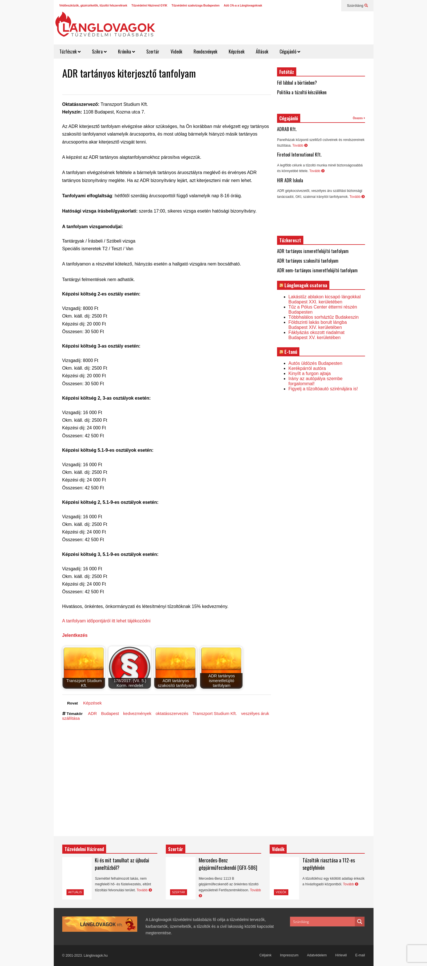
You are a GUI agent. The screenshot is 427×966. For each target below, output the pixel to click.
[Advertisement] (269, 25)
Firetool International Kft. (299, 154)
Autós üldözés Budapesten (315, 363)
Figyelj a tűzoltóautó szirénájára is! (323, 388)
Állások (262, 51)
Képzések (236, 51)
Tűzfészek (70, 51)
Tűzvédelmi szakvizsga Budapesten (195, 5)
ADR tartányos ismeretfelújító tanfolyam (313, 251)
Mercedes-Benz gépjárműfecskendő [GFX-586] (228, 863)
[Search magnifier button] (359, 921)
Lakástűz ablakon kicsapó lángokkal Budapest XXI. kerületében (324, 299)
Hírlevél (341, 955)
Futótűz (286, 71)
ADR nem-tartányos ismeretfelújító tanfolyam (317, 270)
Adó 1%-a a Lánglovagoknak (243, 5)
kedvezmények (137, 713)
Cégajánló (290, 51)
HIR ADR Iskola (290, 180)
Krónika (126, 51)
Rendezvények (205, 51)
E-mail (360, 955)
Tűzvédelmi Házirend (84, 849)
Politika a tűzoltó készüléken (302, 92)
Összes (359, 118)
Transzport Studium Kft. (215, 713)
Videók (176, 51)
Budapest (110, 713)
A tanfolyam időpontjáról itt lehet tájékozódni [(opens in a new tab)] (106, 620)
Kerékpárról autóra (307, 368)
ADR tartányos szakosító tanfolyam (307, 260)
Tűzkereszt (290, 240)
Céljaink (265, 955)
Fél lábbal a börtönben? (297, 82)
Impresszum (289, 955)
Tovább (300, 145)
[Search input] (322, 921)
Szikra (99, 51)
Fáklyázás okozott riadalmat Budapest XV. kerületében (316, 335)
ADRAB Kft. (287, 129)
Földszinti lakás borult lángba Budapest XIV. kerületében (317, 325)
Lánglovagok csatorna (305, 285)
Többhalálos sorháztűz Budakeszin (323, 317)
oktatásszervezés (172, 713)
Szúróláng (357, 6)
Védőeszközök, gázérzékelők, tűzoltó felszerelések (93, 5)
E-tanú (290, 351)
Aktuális (75, 892)
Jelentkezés (75, 635)
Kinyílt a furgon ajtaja (309, 373)
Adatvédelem (317, 955)
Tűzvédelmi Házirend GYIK (150, 5)
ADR (92, 713)
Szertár (152, 51)
